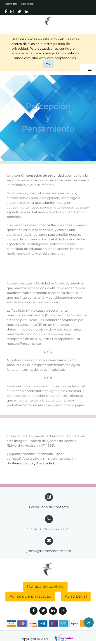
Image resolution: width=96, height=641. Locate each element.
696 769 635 (60, 529)
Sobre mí (11, 4)
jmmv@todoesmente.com (49, 551)
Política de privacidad (30, 596)
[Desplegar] (89, 69)
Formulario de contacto (49, 507)
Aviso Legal (76, 596)
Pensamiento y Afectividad (33, 463)
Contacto (27, 4)
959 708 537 (37, 529)
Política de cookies (45, 586)
